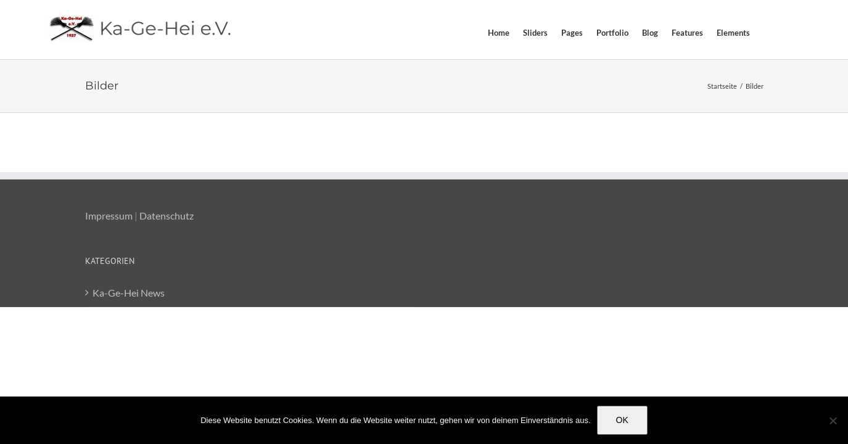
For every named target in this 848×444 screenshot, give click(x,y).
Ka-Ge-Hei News (129, 292)
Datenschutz (166, 215)
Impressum (109, 215)
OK (622, 420)
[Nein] (832, 420)
